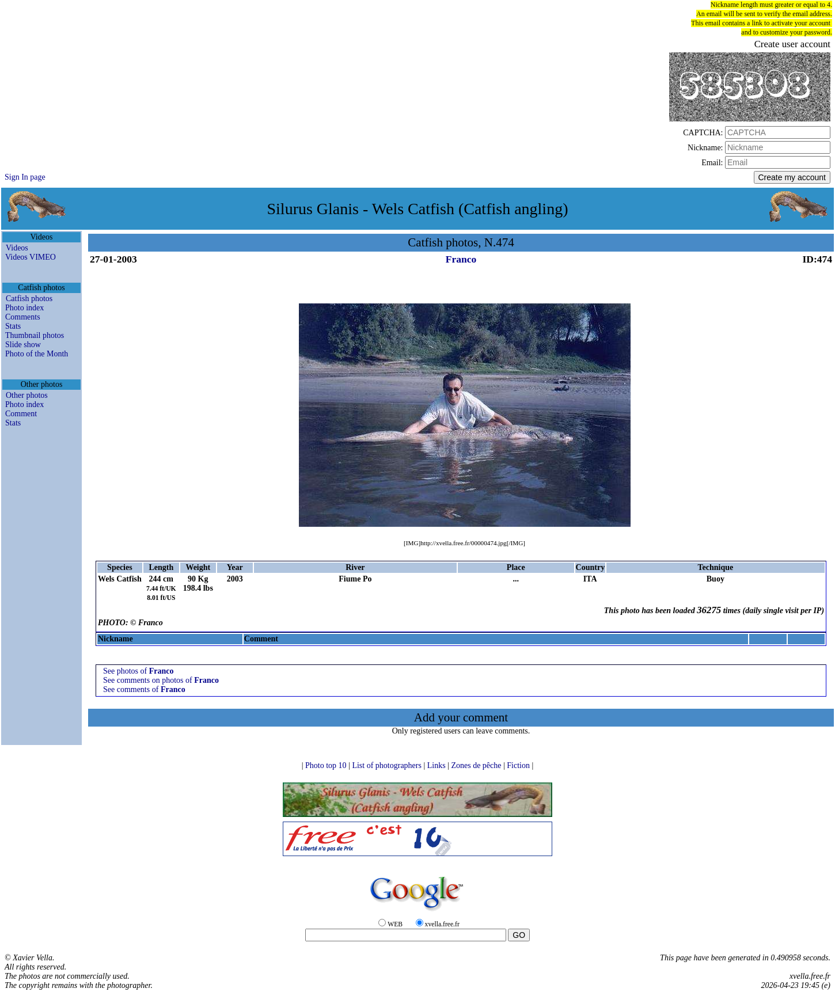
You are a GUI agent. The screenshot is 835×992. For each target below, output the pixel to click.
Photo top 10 (326, 765)
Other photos (27, 395)
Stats (13, 326)
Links (437, 765)
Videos (17, 248)
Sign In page (25, 177)
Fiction (519, 765)
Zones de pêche (477, 765)
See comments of (144, 689)
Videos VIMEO (30, 257)
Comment (21, 413)
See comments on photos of (161, 680)
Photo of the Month (36, 353)
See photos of (138, 671)
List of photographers (387, 765)
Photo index (24, 307)
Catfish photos (29, 298)
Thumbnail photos (34, 335)
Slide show (23, 344)
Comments (22, 317)
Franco (461, 259)
